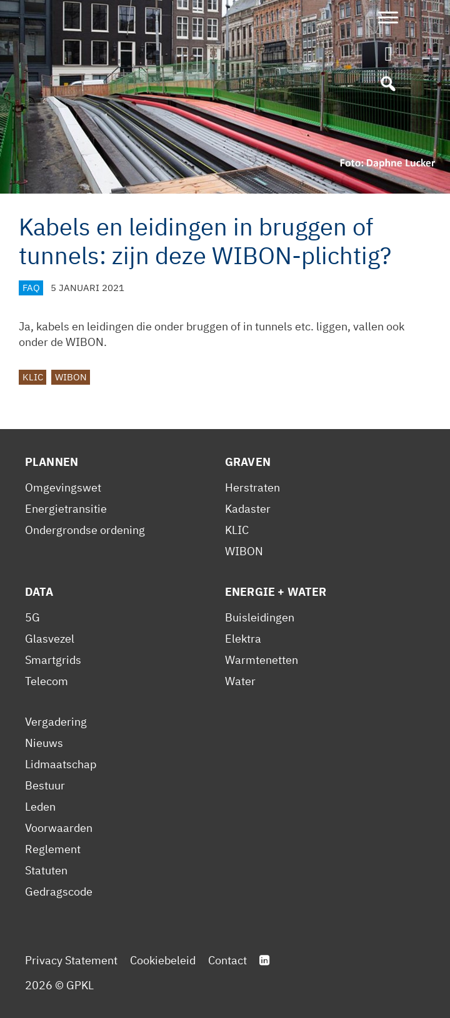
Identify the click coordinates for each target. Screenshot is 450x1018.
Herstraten (252, 487)
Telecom (46, 681)
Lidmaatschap (60, 764)
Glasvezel (49, 638)
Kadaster (248, 509)
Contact (227, 960)
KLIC (32, 377)
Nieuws (44, 743)
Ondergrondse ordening (85, 530)
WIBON (71, 377)
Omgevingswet (63, 487)
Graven (248, 462)
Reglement (53, 849)
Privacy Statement (71, 960)
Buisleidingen (259, 617)
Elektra (243, 638)
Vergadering (56, 721)
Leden (40, 806)
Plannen (51, 462)
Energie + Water (275, 592)
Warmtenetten (261, 660)
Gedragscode (58, 891)
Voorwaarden (58, 828)
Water (240, 681)
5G (32, 617)
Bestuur (45, 785)
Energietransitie (66, 509)
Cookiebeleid (163, 960)
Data (39, 592)
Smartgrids (53, 660)
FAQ (31, 288)
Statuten (46, 870)
